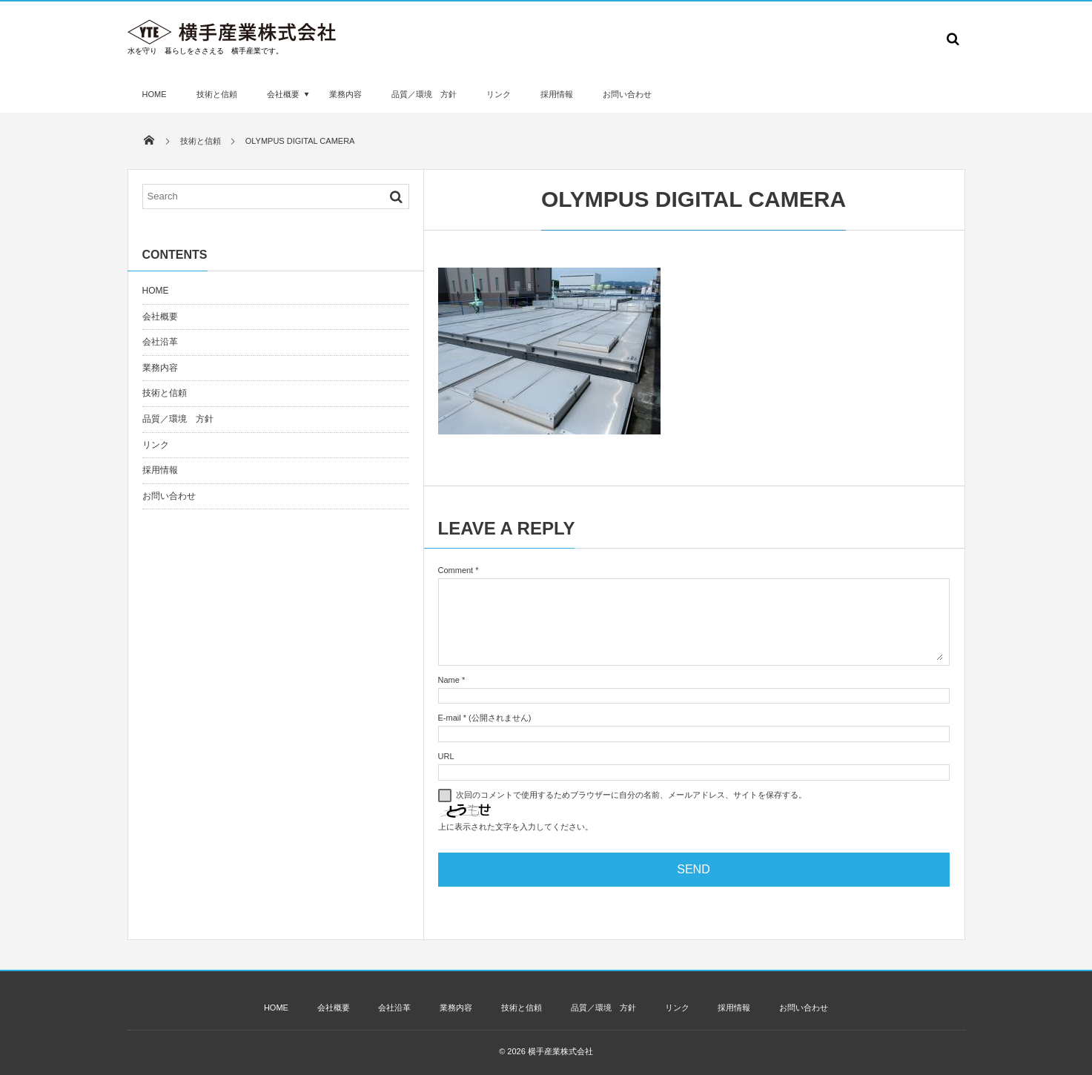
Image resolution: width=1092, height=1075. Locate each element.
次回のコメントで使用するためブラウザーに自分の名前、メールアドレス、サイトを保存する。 (631, 794)
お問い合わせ (627, 94)
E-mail (449, 717)
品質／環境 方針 (424, 94)
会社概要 (283, 94)
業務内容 (345, 94)
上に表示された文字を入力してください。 (515, 826)
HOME (154, 94)
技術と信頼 (216, 94)
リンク (498, 94)
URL (446, 756)
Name (449, 679)
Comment (456, 570)
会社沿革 (160, 342)
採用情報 (556, 94)
